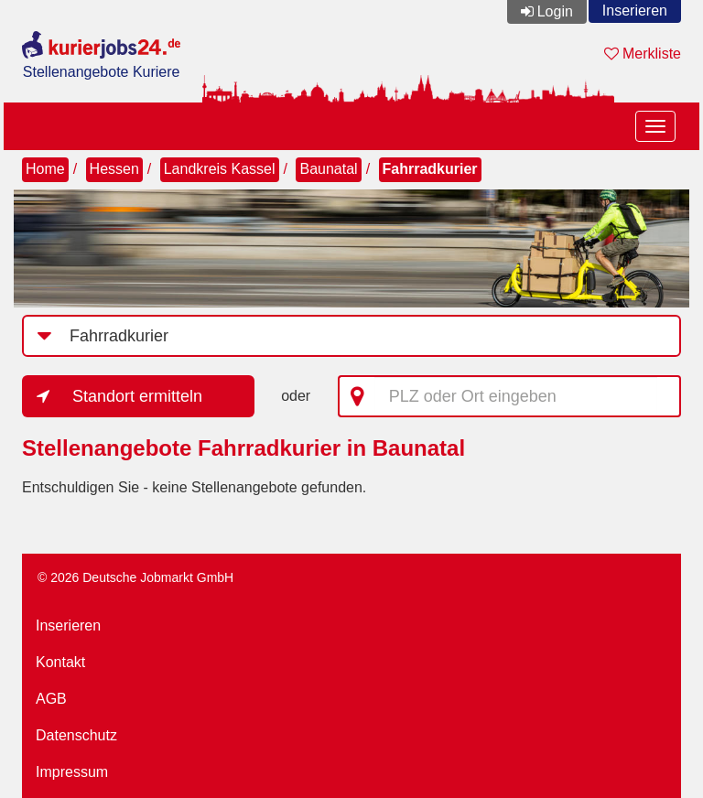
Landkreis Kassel (220, 169)
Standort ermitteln (137, 396)
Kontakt (60, 662)
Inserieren (634, 10)
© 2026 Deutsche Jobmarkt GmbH (135, 577)
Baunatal (328, 169)
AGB (51, 698)
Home (45, 169)
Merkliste (642, 53)
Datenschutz (76, 735)
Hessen (114, 169)
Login (555, 11)
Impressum (72, 772)
